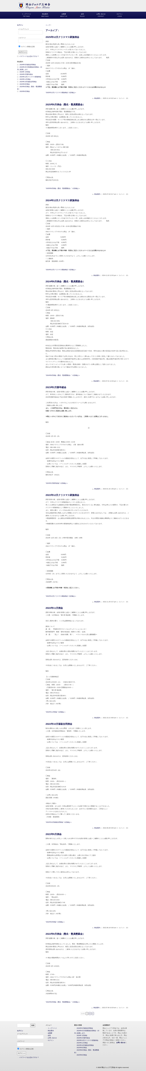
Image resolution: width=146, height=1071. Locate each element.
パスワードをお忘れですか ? (29, 56)
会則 (49, 1035)
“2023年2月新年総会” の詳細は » (57, 483)
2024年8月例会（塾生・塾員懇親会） (65, 281)
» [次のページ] (92, 1013)
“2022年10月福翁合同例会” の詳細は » (58, 822)
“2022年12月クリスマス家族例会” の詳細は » (61, 596)
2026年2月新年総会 (26, 74)
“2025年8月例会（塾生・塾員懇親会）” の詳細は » (63, 188)
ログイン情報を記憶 (27, 46)
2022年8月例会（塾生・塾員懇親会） (65, 933)
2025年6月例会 (25, 91)
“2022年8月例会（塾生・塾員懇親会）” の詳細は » (63, 1002)
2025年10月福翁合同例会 (28, 82)
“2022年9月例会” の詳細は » (55, 922)
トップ (48, 25)
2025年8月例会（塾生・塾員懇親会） (65, 104)
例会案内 (97, 98)
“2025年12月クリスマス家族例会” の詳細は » (61, 92)
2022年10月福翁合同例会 (59, 724)
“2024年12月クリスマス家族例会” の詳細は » (61, 269)
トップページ (52, 1028)
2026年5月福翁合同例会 (28, 64)
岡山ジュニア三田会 (108, 1067)
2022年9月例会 (54, 834)
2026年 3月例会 (25, 72)
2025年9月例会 (25, 84)
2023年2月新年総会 (56, 387)
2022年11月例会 (54, 608)
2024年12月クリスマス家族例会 (62, 200)
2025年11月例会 (25, 79)
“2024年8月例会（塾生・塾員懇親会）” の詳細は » (63, 375)
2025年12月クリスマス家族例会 (62, 37)
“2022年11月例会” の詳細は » (55, 712)
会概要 (50, 1033)
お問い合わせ (52, 1038)
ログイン (20, 25)
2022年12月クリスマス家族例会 (62, 495)
